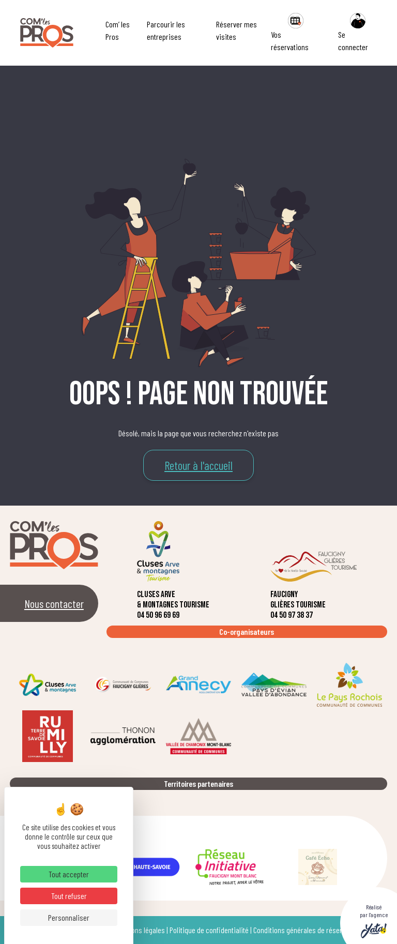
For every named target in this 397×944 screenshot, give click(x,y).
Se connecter (354, 32)
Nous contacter (54, 603)
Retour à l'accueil (198, 465)
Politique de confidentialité (209, 930)
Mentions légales (140, 930)
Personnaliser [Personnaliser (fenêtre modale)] (68, 917)
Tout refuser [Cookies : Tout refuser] (69, 896)
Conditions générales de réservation (306, 930)
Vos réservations (290, 32)
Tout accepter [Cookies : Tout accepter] (69, 874)
